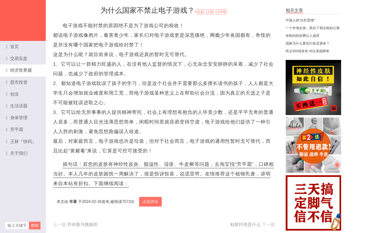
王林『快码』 (21, 141)
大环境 (221, 11)
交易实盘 (16, 58)
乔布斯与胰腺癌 (82, 224)
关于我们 (16, 153)
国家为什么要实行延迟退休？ (308, 43)
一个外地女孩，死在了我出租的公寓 (313, 28)
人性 (210, 11)
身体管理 (16, 117)
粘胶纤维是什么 (245, 224)
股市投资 (16, 82)
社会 (200, 11)
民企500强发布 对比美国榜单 (307, 51)
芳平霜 (14, 129)
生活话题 (16, 106)
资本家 (23, 18)
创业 (12, 94)
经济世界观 (19, 70)
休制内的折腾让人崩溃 (302, 36)
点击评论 (150, 202)
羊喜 (73, 202)
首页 (12, 46)
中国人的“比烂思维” (300, 20)
